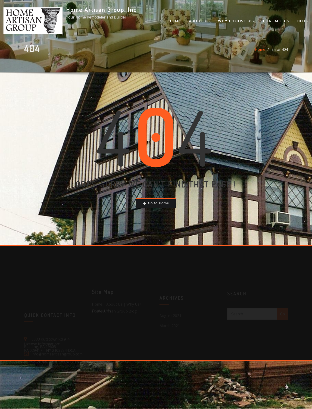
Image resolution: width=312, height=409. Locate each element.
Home (174, 21)
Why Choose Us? (236, 21)
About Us (199, 21)
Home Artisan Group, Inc (101, 9)
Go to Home (156, 203)
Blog (303, 21)
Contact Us (276, 21)
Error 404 (279, 50)
